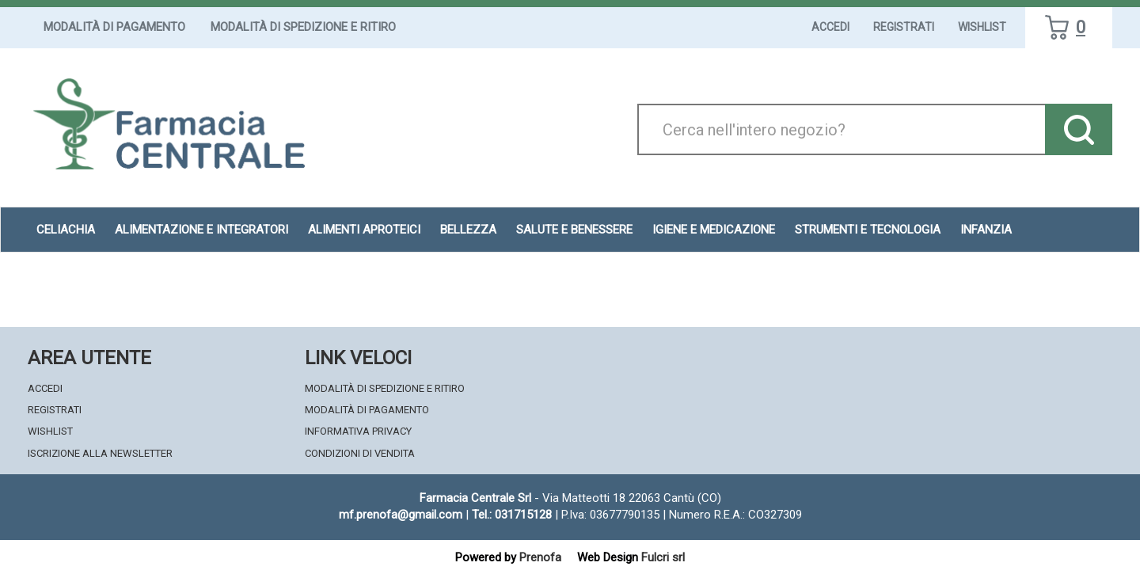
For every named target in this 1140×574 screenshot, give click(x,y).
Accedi (830, 27)
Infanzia (986, 229)
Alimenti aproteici (364, 229)
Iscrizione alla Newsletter (100, 453)
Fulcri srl (663, 557)
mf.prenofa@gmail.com (400, 514)
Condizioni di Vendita (360, 453)
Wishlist (982, 27)
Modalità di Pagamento (114, 27)
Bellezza (468, 229)
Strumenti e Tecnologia (867, 229)
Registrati (903, 27)
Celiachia (65, 229)
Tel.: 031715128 (512, 514)
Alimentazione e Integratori (201, 229)
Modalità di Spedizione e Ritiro (303, 27)
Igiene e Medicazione (713, 229)
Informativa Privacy (358, 431)
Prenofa (540, 557)
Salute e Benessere (574, 229)
